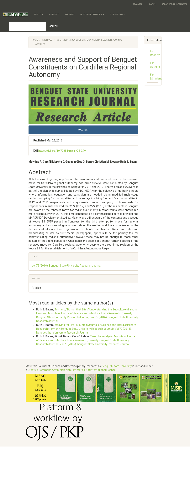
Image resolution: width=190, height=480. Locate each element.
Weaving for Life (65, 324)
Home (35, 40)
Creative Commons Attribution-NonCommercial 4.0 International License (72, 369)
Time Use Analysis (101, 336)
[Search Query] (27, 26)
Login (152, 4)
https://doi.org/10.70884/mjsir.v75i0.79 (62, 150)
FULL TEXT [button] (83, 130)
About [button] (38, 14)
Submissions (117, 14)
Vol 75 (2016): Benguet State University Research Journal (89, 40)
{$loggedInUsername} (174, 4)
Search (54, 26)
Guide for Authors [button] (92, 14)
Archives (70, 14)
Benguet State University (117, 366)
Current (54, 14)
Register (138, 4)
